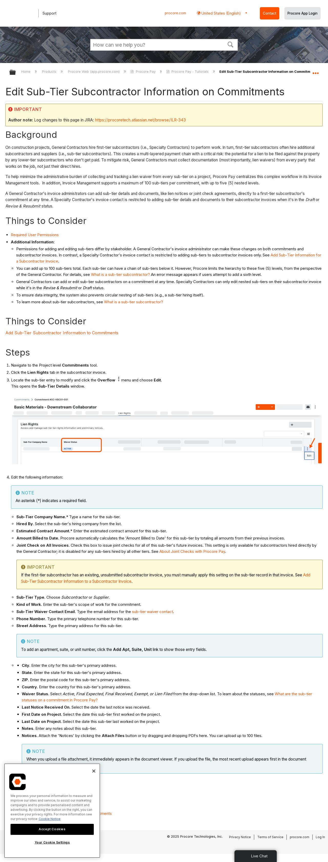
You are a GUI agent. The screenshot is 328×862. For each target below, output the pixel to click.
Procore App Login (302, 13)
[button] (230, 44)
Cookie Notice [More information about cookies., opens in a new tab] (49, 819)
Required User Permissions (35, 234)
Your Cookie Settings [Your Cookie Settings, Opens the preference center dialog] (52, 842)
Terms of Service (270, 837)
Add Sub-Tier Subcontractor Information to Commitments (61, 332)
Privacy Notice (240, 837)
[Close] (93, 771)
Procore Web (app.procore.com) (94, 71)
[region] (52, 810)
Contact (269, 13)
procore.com (175, 13)
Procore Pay (143, 71)
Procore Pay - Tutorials (188, 71)
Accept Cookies (52, 829)
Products (49, 71)
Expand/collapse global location (315, 71)
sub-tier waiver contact (152, 611)
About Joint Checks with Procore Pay (192, 551)
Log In (320, 837)
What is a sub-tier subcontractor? (120, 274)
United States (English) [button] (220, 13)
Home (26, 71)
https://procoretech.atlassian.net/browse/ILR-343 (140, 120)
